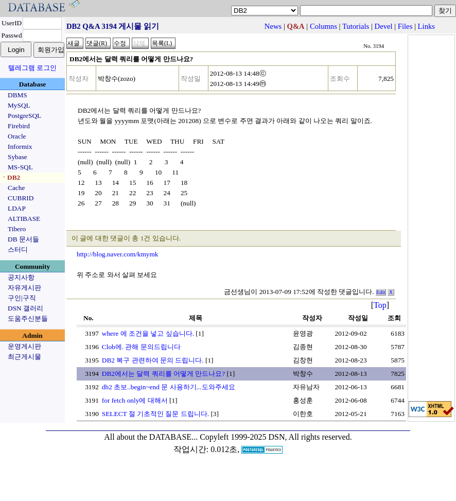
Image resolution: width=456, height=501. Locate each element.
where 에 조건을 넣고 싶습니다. (148, 333)
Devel (384, 26)
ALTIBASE (24, 218)
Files (405, 26)
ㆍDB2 (10, 177)
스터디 (18, 249)
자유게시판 (24, 287)
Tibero (17, 229)
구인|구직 (22, 298)
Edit (380, 292)
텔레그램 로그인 (32, 68)
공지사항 (21, 277)
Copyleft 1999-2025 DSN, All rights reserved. (276, 437)
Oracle (17, 136)
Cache (16, 188)
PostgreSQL (24, 115)
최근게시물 (24, 356)
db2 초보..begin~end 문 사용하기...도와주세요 (168, 387)
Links (426, 26)
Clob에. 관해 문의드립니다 (141, 347)
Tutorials (355, 26)
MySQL (19, 105)
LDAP (17, 208)
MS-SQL (20, 167)
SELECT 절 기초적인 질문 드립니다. (155, 414)
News (273, 26)
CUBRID (20, 198)
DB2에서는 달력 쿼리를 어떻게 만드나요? (163, 373)
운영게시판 (24, 346)
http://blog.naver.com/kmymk (117, 254)
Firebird (19, 126)
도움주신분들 (28, 318)
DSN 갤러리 (25, 308)
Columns (323, 26)
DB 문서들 (23, 239)
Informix (20, 146)
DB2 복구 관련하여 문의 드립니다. (153, 360)
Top (380, 305)
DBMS (17, 95)
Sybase (17, 157)
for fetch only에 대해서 (135, 400)
